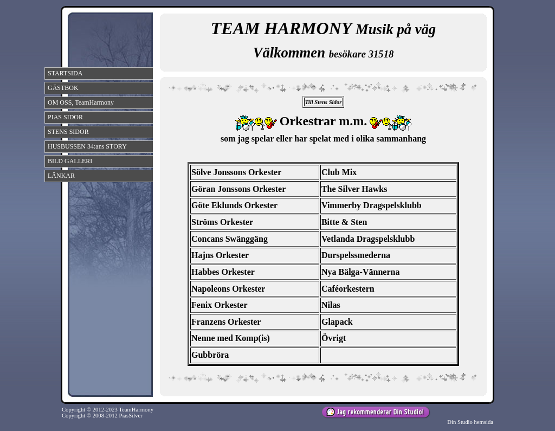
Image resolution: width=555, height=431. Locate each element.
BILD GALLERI (70, 161)
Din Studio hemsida (470, 422)
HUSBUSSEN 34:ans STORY (87, 146)
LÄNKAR (61, 175)
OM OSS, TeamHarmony (81, 102)
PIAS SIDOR (65, 117)
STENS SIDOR (68, 132)
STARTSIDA (65, 73)
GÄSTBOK (63, 88)
